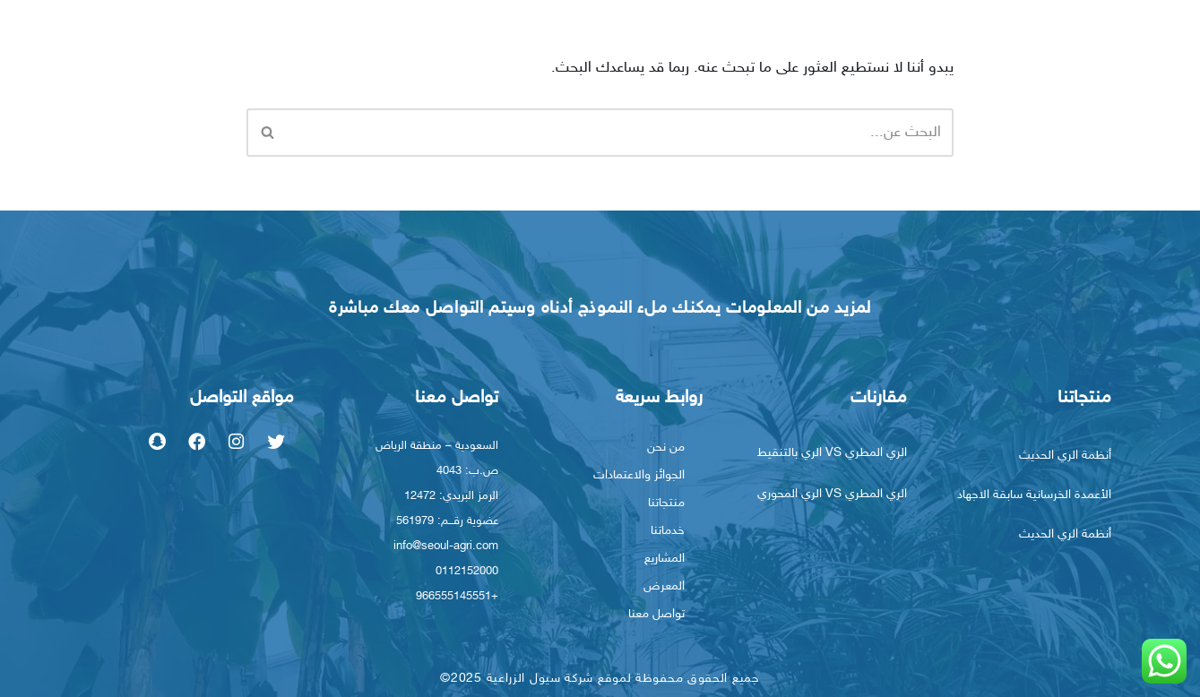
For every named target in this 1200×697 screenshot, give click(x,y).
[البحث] (620, 131)
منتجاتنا (666, 501)
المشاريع (664, 556)
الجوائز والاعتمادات (639, 473)
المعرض (664, 584)
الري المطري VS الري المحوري (832, 492)
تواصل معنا (656, 612)
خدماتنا (668, 529)
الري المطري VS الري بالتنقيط (832, 451)
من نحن (666, 445)
